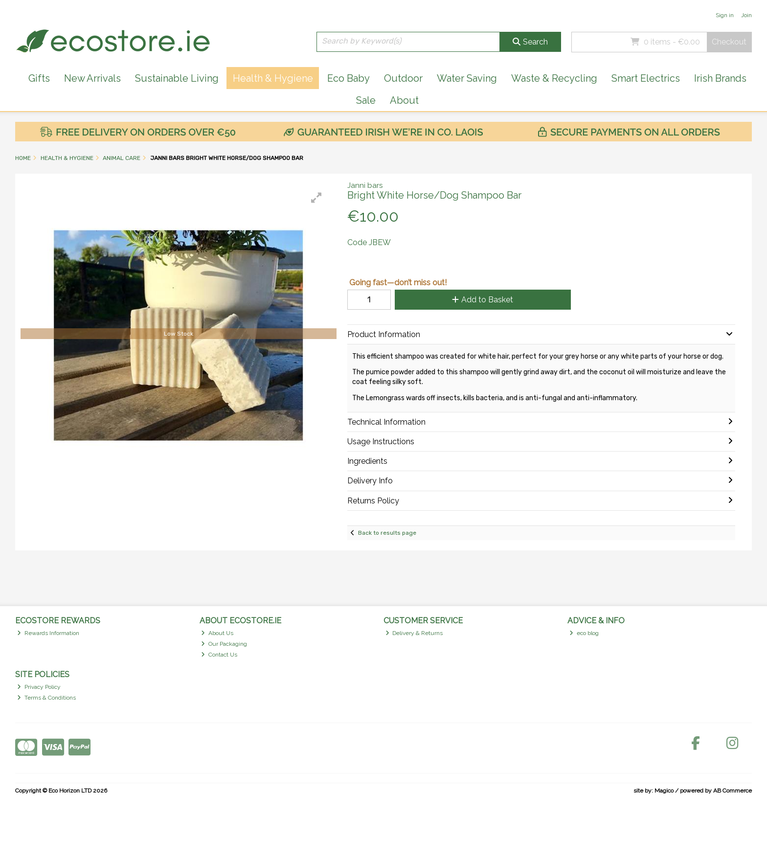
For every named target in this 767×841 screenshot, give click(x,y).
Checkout (729, 41)
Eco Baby (348, 78)
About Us (217, 633)
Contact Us (219, 654)
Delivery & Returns (414, 633)
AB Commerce (732, 790)
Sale (366, 100)
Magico (664, 790)
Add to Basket (482, 299)
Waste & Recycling (554, 78)
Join (746, 15)
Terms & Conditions (46, 697)
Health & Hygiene (273, 78)
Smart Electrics (645, 78)
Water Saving (467, 78)
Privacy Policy (39, 686)
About (404, 100)
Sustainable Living (177, 78)
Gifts (39, 78)
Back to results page (387, 532)
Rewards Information (48, 633)
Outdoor (403, 78)
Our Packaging (224, 643)
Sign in (725, 15)
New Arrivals (92, 78)
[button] (316, 197)
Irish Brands (720, 78)
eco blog (584, 633)
